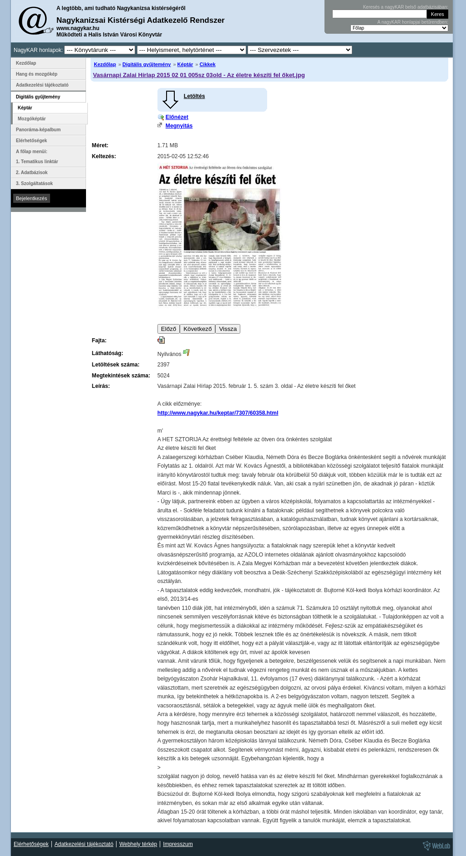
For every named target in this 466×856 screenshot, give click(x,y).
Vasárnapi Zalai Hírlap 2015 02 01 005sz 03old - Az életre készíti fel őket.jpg (199, 75)
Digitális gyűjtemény (146, 64)
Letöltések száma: (116, 364)
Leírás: (101, 386)
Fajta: (99, 340)
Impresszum (177, 844)
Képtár (185, 64)
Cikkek (207, 64)
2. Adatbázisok (32, 172)
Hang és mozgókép (36, 74)
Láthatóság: (107, 353)
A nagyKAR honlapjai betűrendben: (412, 22)
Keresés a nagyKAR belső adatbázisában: (405, 7)
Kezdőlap (105, 64)
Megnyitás (179, 126)
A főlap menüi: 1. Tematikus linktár (37, 156)
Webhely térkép (138, 844)
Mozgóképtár (32, 118)
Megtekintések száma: (121, 375)
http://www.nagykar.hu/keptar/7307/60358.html (218, 413)
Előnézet (177, 117)
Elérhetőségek (31, 140)
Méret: (100, 145)
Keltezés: (104, 156)
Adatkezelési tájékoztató (42, 85)
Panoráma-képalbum (38, 129)
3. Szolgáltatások (34, 183)
